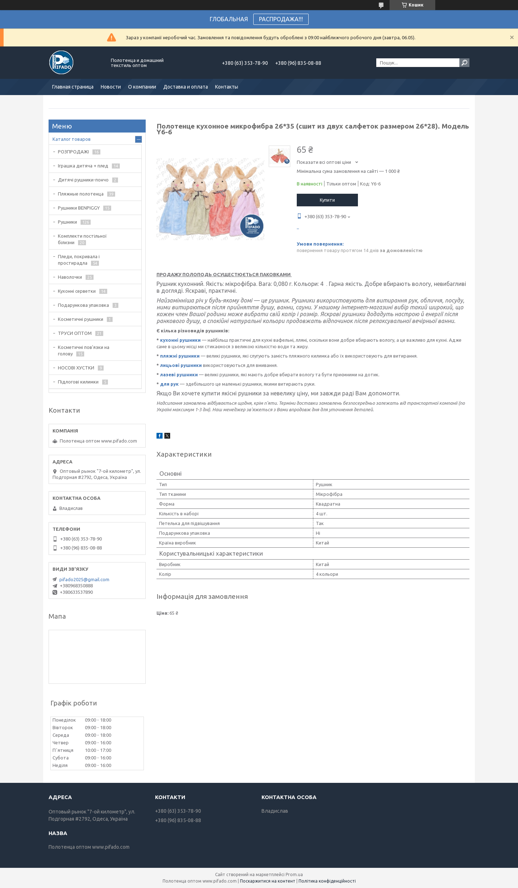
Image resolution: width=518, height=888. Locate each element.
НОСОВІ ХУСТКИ (76, 367)
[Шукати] (464, 62)
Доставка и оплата (185, 87)
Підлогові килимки (78, 381)
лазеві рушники (179, 374)
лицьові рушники (181, 365)
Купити (327, 199)
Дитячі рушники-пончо (83, 179)
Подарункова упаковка (83, 305)
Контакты (226, 87)
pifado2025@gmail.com (84, 579)
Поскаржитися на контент (267, 881)
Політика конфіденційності (327, 881)
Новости (111, 87)
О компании (142, 87)
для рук (169, 383)
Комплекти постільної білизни (82, 239)
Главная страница (73, 87)
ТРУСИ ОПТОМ (75, 333)
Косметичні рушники (80, 319)
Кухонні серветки (77, 290)
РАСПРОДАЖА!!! (281, 19)
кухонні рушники (180, 339)
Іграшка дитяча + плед (83, 165)
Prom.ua (294, 874)
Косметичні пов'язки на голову (83, 350)
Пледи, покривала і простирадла (79, 259)
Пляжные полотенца (81, 193)
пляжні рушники (180, 355)
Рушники (67, 221)
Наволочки (70, 276)
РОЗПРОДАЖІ (73, 151)
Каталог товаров (72, 139)
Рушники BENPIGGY (79, 207)
